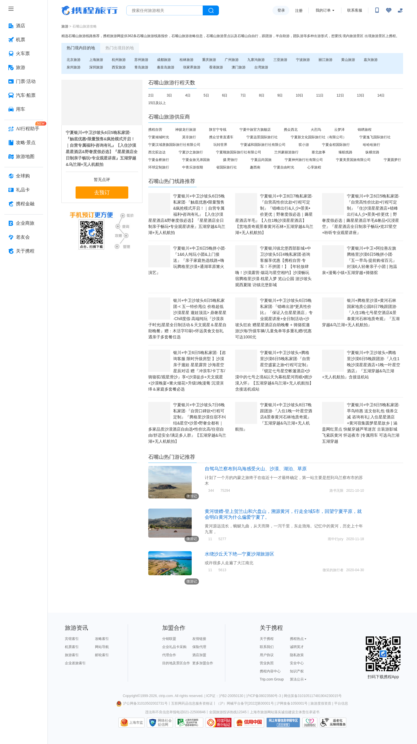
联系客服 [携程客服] (354, 10)
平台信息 (341, 703)
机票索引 (72, 647)
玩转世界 (220, 145)
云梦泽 (339, 130)
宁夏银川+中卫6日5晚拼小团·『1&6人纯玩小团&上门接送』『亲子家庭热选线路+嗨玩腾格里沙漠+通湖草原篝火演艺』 (187, 260)
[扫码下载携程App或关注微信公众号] (377, 10)
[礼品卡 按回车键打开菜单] (23, 190)
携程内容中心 (270, 671)
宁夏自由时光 (283, 167)
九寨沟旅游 (256, 60)
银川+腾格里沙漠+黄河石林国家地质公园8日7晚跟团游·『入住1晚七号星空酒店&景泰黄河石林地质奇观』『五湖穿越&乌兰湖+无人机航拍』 (361, 312)
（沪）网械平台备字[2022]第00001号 (245, 703)
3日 (169, 95)
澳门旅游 (239, 67)
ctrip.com (166, 696)
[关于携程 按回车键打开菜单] (23, 251)
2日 (151, 95)
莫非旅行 (189, 137)
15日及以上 (157, 103)
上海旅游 (96, 60)
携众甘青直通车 (221, 137)
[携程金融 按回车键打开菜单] (23, 204)
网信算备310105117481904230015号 (313, 696)
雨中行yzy (335, 539)
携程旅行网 (89, 10)
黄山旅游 (348, 60)
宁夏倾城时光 (158, 137)
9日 (280, 95)
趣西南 (255, 167)
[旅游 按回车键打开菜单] (23, 67)
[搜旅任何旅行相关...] (165, 10)
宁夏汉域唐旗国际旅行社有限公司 (174, 145)
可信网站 (219, 722)
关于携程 (267, 639)
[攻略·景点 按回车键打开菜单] (23, 143)
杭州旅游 (119, 60)
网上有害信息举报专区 (283, 722)
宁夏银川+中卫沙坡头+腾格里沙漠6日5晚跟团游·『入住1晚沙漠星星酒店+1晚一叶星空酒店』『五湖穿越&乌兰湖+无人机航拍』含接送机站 (361, 364)
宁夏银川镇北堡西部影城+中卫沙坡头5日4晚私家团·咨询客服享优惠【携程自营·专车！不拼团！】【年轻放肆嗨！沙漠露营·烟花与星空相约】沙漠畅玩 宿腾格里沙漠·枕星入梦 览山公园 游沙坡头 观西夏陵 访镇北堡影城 (273, 266)
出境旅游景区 (375, 36)
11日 (319, 95)
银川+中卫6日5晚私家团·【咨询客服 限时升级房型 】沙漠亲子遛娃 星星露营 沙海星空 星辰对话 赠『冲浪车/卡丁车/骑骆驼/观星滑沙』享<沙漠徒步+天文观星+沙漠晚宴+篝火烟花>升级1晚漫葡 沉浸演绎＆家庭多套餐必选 (187, 370)
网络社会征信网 (165, 722)
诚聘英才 (297, 647)
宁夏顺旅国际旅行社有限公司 (238, 152)
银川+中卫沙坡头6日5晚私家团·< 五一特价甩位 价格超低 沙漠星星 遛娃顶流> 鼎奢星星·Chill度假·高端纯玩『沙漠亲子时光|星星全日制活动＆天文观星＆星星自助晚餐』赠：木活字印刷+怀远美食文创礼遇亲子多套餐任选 (187, 318)
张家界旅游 (191, 67)
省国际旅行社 (226, 167)
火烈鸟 (316, 130)
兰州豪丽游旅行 (286, 152)
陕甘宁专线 (217, 130)
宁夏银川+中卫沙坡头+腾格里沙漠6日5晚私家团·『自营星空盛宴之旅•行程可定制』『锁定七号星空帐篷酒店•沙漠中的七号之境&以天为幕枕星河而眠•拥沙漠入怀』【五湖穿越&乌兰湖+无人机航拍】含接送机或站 (274, 370)
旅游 (64, 26)
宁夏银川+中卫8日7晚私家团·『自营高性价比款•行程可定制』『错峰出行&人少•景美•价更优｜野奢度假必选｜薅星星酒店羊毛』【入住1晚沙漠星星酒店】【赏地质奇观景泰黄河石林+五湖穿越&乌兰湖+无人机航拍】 (274, 214)
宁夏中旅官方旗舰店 (255, 130)
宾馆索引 (72, 639)
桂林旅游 (186, 60)
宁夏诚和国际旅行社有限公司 (263, 145)
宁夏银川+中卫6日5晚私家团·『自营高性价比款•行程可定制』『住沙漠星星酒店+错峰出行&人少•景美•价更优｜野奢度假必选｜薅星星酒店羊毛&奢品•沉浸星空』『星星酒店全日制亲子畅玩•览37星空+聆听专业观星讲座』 (361, 214)
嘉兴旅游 (371, 60)
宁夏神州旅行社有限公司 (304, 160)
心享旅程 (314, 167)
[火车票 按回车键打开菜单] (23, 54)
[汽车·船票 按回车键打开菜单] (23, 95)
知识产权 (297, 671)
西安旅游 (119, 67)
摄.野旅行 (230, 160)
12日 (340, 95)
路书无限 (336, 491)
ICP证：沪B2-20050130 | (226, 696)
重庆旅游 (209, 60)
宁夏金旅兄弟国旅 (196, 160)
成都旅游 (164, 60)
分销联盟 (169, 639)
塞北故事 (318, 152)
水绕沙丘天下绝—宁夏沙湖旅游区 (239, 553)
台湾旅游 (261, 67)
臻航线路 (345, 152)
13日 (360, 95)
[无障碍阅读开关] (389, 10)
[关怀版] (400, 10)
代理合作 (169, 655)
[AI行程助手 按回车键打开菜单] (23, 129)
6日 (225, 95)
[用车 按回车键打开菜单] (23, 109)
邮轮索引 (102, 655)
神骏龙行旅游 (185, 130)
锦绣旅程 (365, 130)
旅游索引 (72, 655)
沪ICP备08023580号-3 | (265, 696)
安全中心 (297, 663)
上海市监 (136, 723)
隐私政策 (297, 655)
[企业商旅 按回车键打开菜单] (23, 223)
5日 (206, 95)
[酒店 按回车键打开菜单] (23, 26)
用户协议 (267, 655)
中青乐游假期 (192, 167)
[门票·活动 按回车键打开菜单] (23, 81)
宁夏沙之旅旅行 (191, 152)
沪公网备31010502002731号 (141, 703)
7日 (243, 95)
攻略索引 (102, 639)
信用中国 (249, 722)
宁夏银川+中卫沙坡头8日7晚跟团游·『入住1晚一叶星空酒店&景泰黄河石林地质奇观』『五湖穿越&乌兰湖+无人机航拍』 (273, 416)
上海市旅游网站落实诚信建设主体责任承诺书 (284, 712)
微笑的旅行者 (333, 570)
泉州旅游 (74, 67)
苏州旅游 (141, 60)
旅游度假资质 (320, 703)
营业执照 (267, 663)
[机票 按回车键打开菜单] (23, 40)
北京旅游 (74, 60)
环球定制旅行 (158, 167)
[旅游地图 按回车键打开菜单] (23, 156)
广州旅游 (232, 60)
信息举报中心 (189, 722)
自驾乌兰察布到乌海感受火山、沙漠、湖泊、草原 (256, 468)
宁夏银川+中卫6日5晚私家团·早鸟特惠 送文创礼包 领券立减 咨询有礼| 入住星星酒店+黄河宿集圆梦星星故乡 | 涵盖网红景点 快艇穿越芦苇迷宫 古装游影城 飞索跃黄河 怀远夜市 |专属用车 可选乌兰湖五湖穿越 (361, 423)
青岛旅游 (141, 67)
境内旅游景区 (353, 36)
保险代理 (199, 647)
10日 (299, 95)
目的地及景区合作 (176, 663)
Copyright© (131, 696)
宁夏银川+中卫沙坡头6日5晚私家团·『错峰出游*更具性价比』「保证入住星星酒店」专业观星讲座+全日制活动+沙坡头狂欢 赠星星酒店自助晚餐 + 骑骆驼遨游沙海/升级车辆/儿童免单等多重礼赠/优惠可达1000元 (274, 318)
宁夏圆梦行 (392, 160)
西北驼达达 (157, 152)
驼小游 (304, 145)
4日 (188, 95)
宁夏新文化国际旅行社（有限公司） (318, 137)
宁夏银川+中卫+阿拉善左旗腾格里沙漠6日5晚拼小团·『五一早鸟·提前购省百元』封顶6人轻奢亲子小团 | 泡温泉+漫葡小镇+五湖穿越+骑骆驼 (359, 260)
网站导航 (102, 647)
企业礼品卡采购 (174, 647)
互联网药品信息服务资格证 (192, 703)
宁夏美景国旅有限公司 (353, 160)
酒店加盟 (199, 655)
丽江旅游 (325, 60)
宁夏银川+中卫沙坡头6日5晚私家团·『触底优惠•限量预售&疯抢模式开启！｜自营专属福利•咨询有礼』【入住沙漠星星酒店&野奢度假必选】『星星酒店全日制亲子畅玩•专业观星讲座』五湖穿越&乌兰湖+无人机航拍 (186, 214)
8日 (261, 95)
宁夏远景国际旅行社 (262, 137)
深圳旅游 (96, 67)
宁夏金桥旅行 (158, 160)
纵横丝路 (372, 152)
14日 (381, 95)
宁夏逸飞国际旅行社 (375, 137)
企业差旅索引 (75, 663)
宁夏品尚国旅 (261, 160)
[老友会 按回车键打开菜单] (23, 237)
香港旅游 (216, 67)
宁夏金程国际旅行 (336, 145)
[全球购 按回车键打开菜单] (23, 176)
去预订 (102, 192)
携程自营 (155, 130)
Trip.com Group (272, 679)
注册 (299, 10)
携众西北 (291, 130)
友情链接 (199, 639)
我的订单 (323, 10)
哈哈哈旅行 (371, 145)
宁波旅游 (303, 60)
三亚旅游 (280, 60)
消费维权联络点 (309, 722)
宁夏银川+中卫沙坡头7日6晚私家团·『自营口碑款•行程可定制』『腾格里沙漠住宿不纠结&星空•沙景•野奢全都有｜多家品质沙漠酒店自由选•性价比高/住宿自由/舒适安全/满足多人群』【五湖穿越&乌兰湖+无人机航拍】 (187, 423)
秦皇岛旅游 (165, 67)
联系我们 (267, 647)
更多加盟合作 (202, 663)
